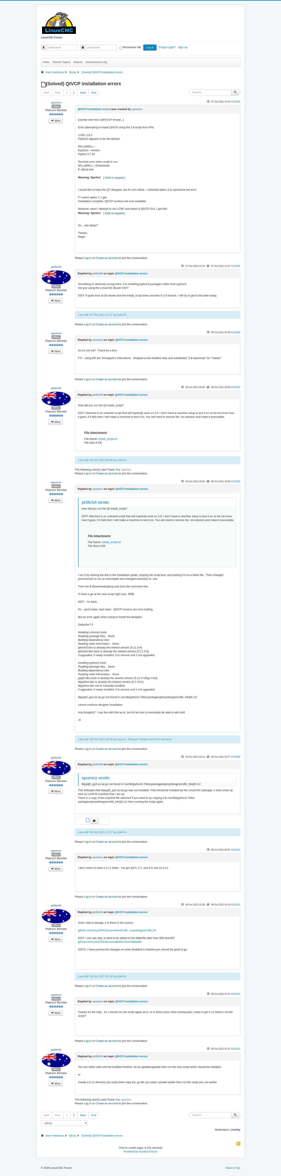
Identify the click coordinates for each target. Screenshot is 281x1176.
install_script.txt (107, 438)
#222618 (235, 994)
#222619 (235, 1049)
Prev (58, 92)
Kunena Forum (148, 1151)
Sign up (183, 47)
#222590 (235, 757)
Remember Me (132, 47)
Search (78, 62)
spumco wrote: (96, 777)
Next (83, 92)
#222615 (235, 849)
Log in (150, 47)
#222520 (235, 387)
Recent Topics (61, 62)
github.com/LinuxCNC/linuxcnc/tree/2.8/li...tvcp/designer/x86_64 (117, 930)
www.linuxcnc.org (96, 62)
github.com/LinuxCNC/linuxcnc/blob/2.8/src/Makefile (110, 941)
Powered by (131, 1151)
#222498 (235, 266)
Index (46, 62)
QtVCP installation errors (94, 109)
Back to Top (233, 1167)
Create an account (106, 258)
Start (46, 92)
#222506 (235, 332)
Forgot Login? (167, 47)
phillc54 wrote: (96, 502)
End (93, 92)
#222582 (235, 481)
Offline (56, 106)
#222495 (235, 101)
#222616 (235, 904)
